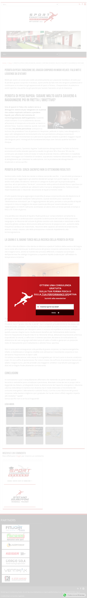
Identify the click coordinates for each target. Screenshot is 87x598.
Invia (55, 312)
